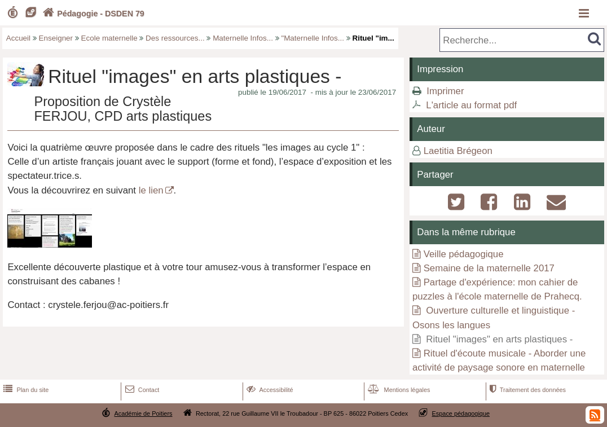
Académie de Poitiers (143, 413)
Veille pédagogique (464, 254)
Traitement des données (526, 389)
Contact (141, 389)
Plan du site (25, 389)
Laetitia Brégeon (458, 151)
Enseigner (56, 38)
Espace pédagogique (461, 413)
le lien (151, 190)
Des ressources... (175, 38)
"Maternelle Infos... (312, 38)
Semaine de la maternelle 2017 (489, 268)
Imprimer (445, 91)
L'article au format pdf (471, 105)
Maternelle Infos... (243, 38)
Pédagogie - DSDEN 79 (92, 13)
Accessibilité (268, 389)
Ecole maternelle (109, 38)
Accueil (18, 38)
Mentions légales (398, 389)
